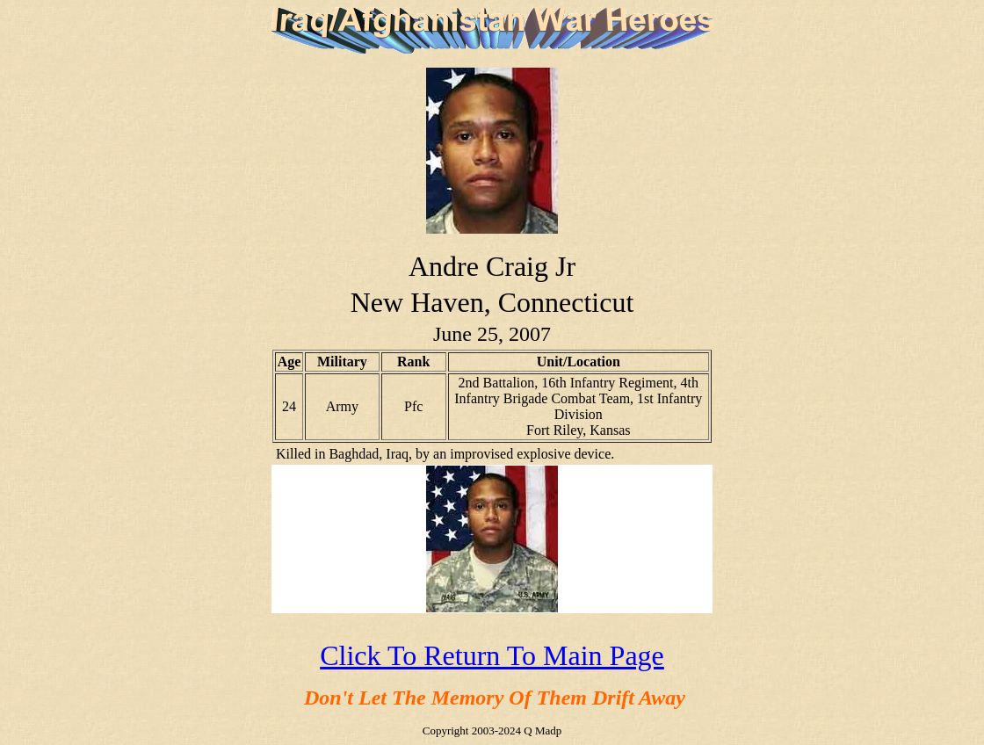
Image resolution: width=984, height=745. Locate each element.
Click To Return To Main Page (492, 655)
